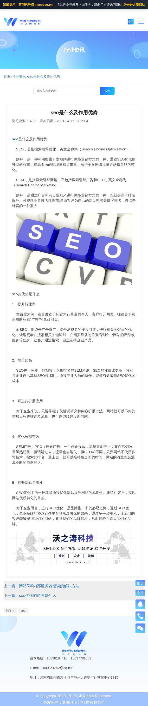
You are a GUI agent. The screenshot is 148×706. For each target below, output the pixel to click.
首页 (7, 76)
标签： (10, 610)
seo (23, 610)
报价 (140, 583)
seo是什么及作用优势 (44, 76)
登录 (131, 21)
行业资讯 (19, 76)
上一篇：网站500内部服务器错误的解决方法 (41, 586)
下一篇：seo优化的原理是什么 (30, 595)
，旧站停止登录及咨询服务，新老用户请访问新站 (74, 4)
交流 (140, 592)
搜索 (107, 91)
